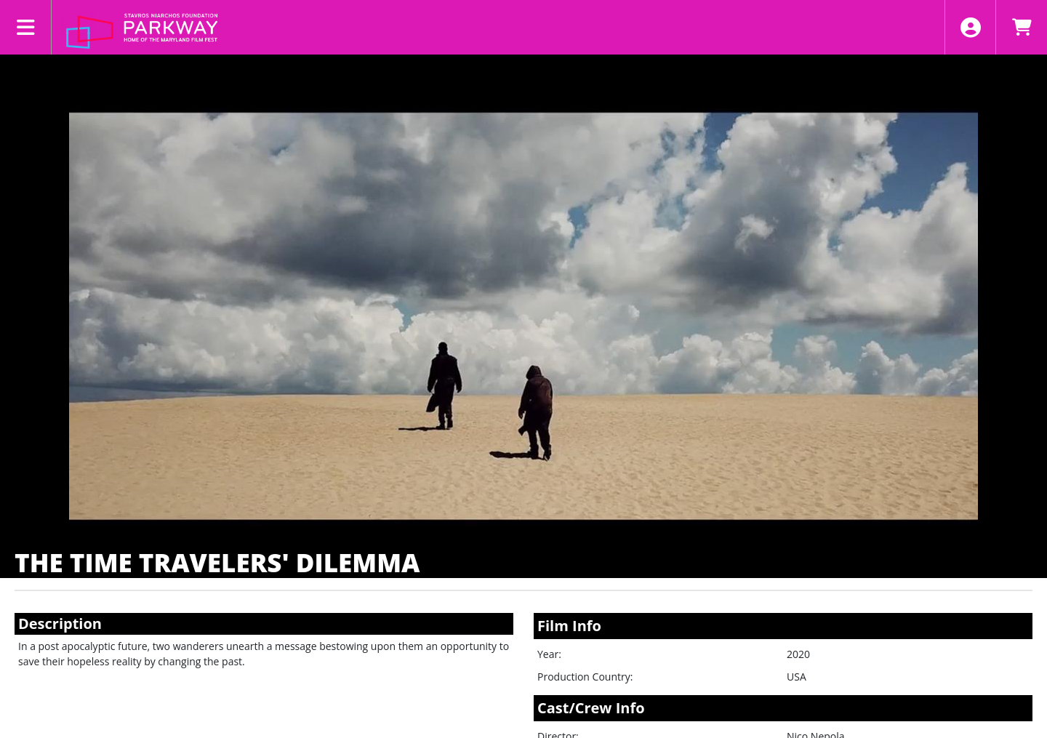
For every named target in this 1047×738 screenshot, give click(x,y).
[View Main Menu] (26, 27)
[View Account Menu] (970, 27)
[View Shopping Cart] (1021, 27)
